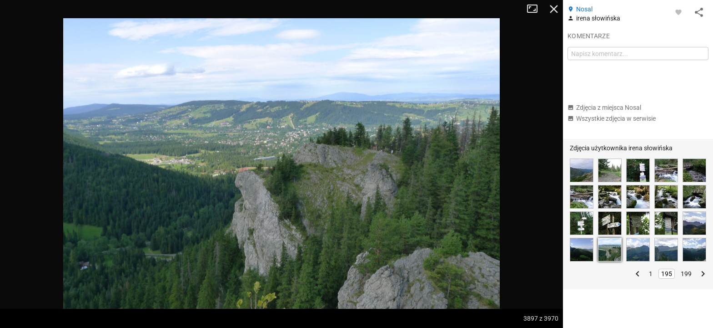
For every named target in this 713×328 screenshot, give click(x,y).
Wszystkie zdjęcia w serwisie (611, 118)
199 (686, 273)
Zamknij (554, 9)
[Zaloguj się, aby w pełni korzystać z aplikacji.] (678, 11)
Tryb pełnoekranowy (536, 9)
